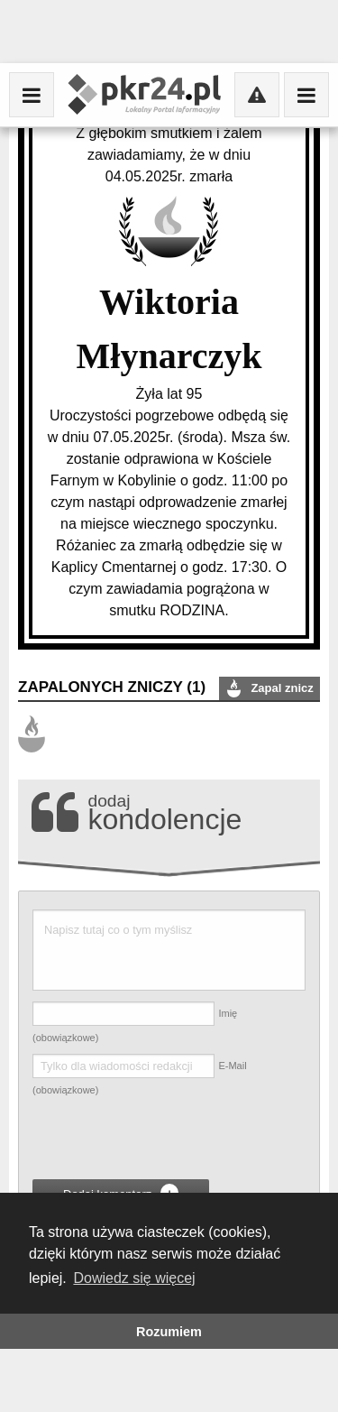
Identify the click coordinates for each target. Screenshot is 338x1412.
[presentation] (169, 1140)
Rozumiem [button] (169, 1331)
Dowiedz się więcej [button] (134, 1278)
